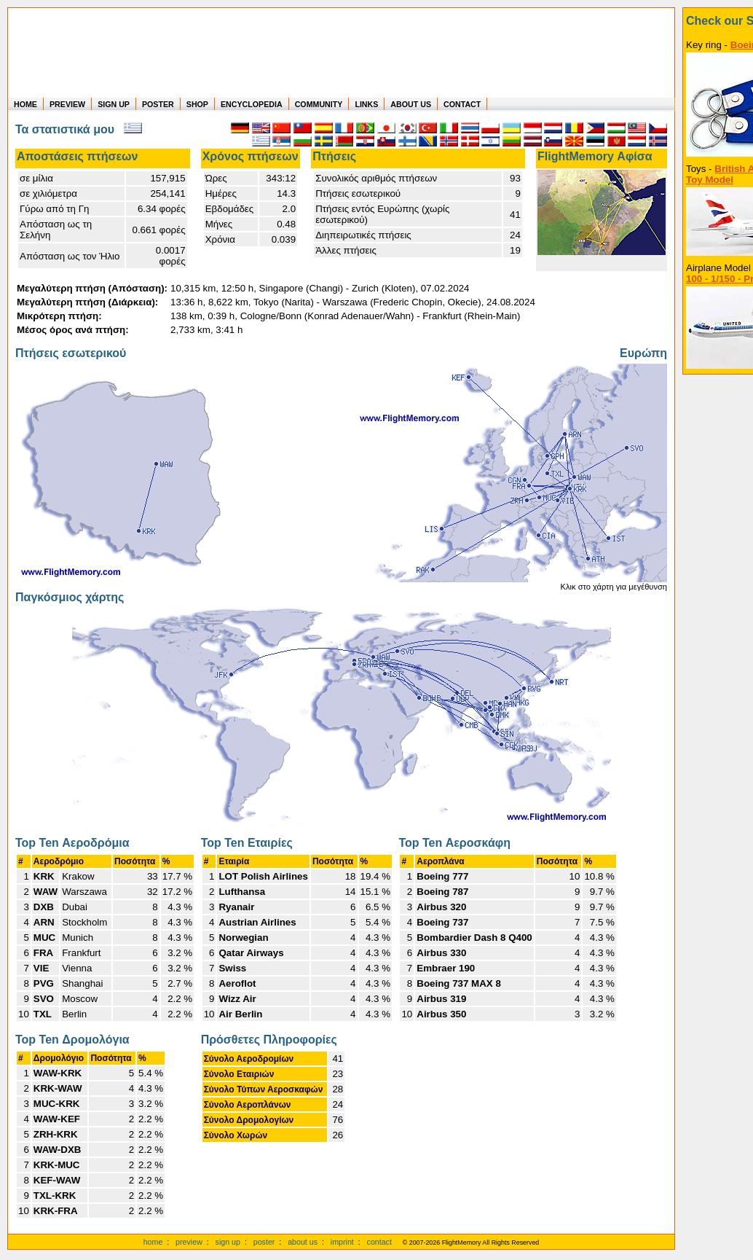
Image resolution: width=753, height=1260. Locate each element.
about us (303, 1241)
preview (189, 1241)
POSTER (158, 104)
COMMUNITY (319, 104)
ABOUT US (410, 104)
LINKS (366, 104)
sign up (228, 1241)
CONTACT (462, 104)
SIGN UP (114, 104)
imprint (342, 1241)
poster (264, 1241)
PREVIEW (67, 104)
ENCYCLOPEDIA (252, 104)
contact (379, 1241)
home (153, 1241)
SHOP (197, 104)
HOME (25, 104)
